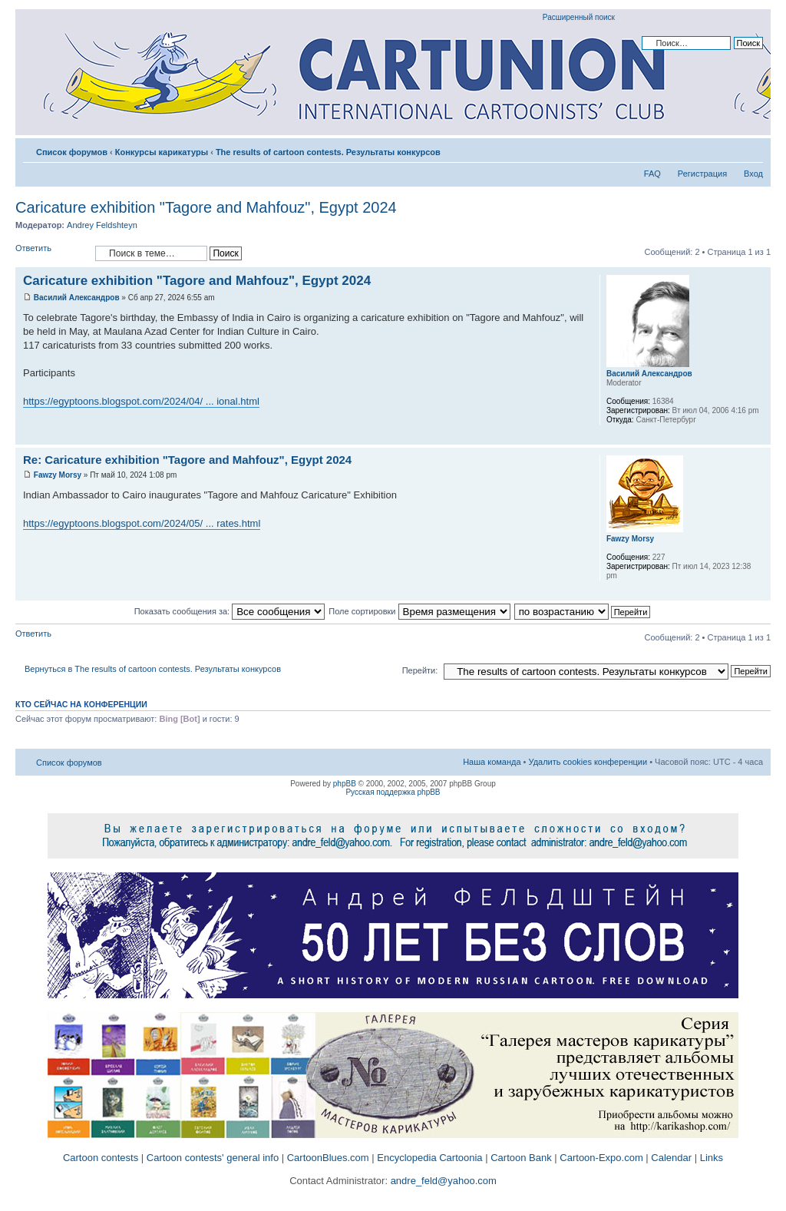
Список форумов (71, 152)
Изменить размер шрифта (752, 149)
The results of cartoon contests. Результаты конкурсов (328, 152)
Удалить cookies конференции (588, 761)
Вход (753, 173)
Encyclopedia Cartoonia (429, 1157)
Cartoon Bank (521, 1157)
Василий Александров (77, 297)
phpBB (344, 783)
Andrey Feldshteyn (102, 225)
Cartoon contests (100, 1157)
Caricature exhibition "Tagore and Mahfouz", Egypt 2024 (206, 207)
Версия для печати (728, 149)
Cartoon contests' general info (213, 1157)
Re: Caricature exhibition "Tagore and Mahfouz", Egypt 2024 (187, 459)
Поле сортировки (419, 611)
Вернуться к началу (759, 436)
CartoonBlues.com (328, 1157)
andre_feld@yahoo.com (442, 1180)
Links (711, 1157)
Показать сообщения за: (229, 611)
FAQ (652, 173)
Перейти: (420, 670)
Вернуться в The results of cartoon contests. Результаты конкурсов (153, 668)
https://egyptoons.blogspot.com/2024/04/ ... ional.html (141, 401)
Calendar (671, 1157)
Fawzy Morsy (57, 475)
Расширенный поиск (579, 17)
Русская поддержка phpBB (392, 792)
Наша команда (491, 761)
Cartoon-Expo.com (601, 1157)
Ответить (51, 253)
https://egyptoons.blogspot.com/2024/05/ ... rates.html (141, 523)
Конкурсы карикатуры (161, 152)
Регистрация (702, 173)
